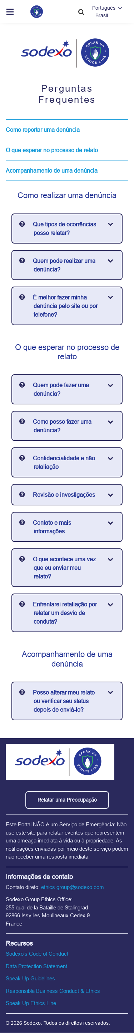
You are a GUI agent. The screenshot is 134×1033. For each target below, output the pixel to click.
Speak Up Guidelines (30, 978)
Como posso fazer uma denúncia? (62, 425)
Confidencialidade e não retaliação (64, 462)
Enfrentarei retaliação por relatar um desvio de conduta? (65, 613)
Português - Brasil (103, 11)
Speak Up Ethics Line (31, 1003)
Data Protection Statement (36, 966)
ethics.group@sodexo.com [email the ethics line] (72, 887)
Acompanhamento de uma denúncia (52, 170)
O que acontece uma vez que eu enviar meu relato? (64, 568)
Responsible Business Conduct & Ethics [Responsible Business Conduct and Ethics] (53, 991)
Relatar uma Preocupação (67, 800)
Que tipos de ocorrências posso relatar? (64, 228)
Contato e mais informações (52, 526)
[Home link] (36, 11)
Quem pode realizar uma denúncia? (64, 265)
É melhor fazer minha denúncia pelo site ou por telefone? (65, 306)
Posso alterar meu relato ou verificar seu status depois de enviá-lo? (64, 701)
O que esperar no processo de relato (52, 150)
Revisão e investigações (64, 494)
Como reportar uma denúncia (43, 129)
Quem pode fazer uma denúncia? (61, 389)
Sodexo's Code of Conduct (37, 954)
